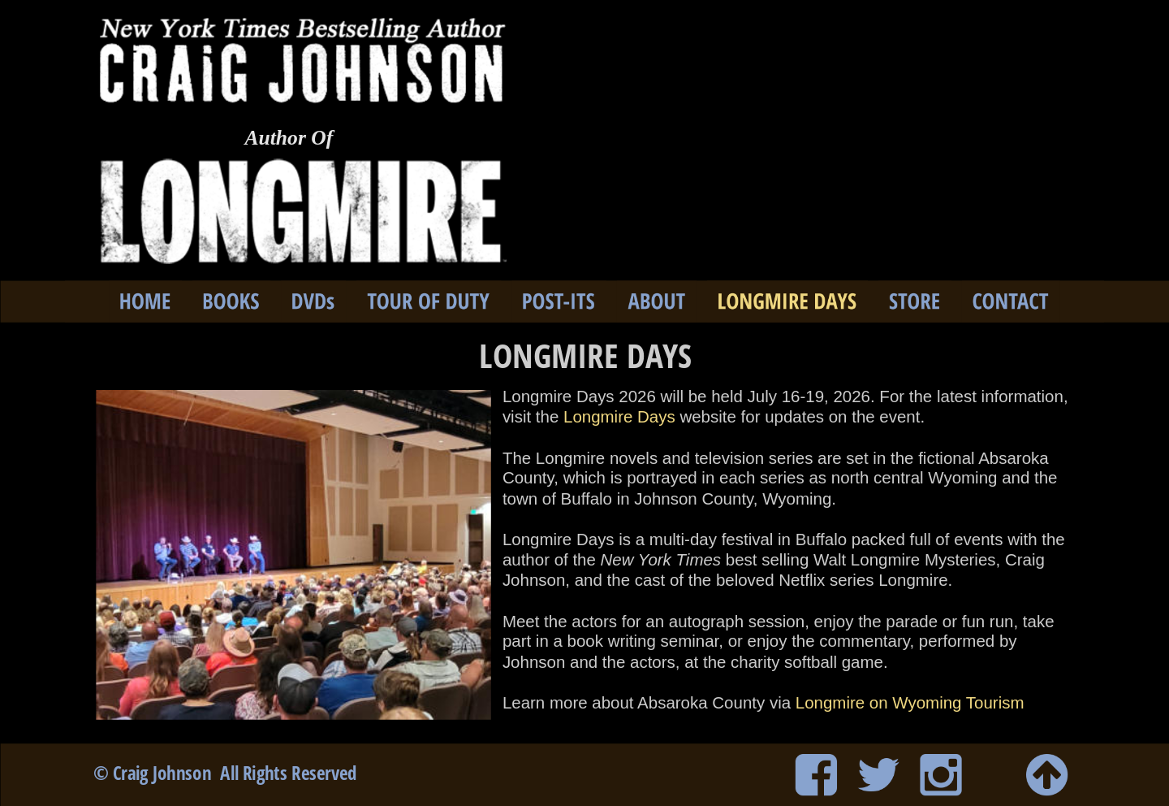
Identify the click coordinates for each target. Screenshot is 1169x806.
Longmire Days (619, 417)
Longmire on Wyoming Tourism (910, 703)
